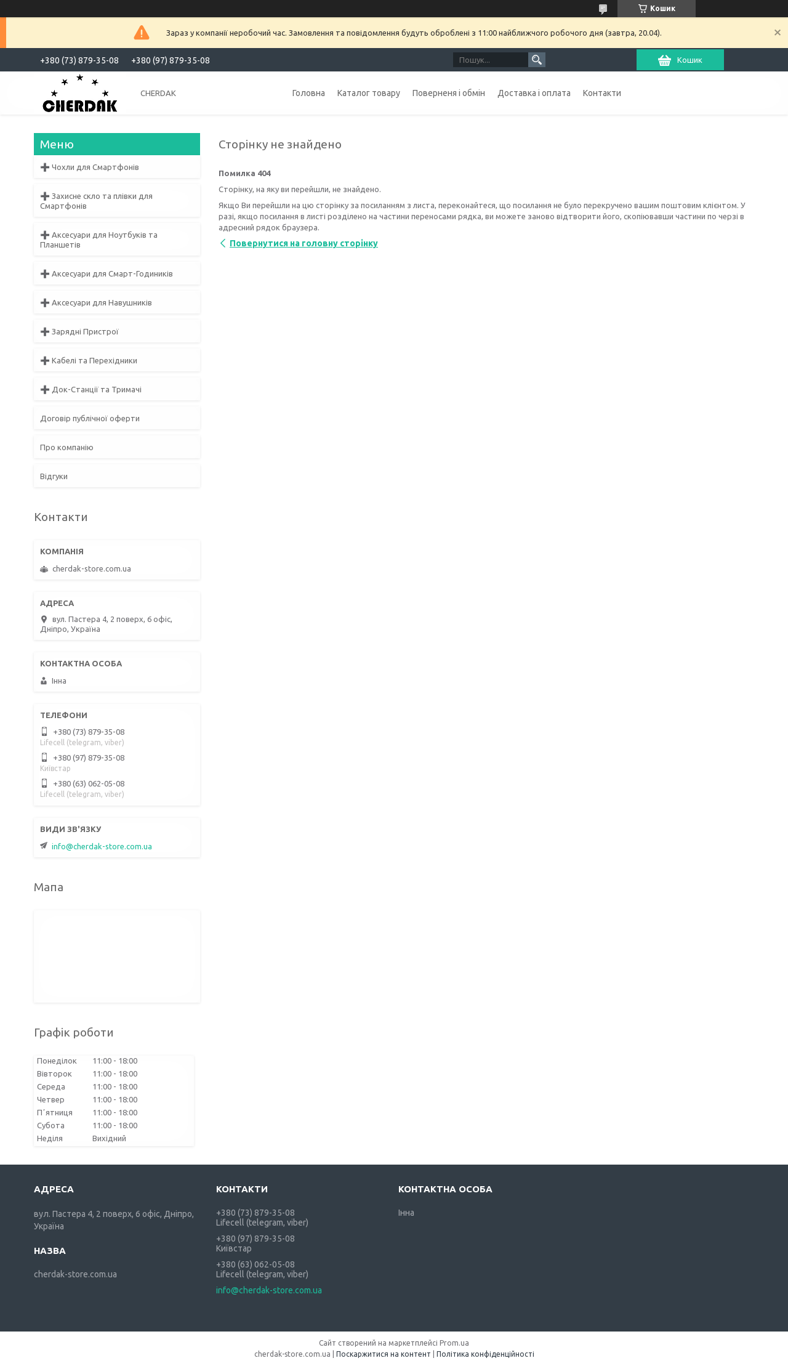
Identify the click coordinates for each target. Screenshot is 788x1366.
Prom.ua (454, 1343)
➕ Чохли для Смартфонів (89, 167)
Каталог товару (368, 93)
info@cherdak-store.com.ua (102, 846)
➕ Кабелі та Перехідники (88, 360)
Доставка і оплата (534, 93)
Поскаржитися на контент (383, 1354)
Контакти (602, 93)
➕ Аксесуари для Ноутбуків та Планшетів (99, 239)
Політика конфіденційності (485, 1354)
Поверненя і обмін (448, 93)
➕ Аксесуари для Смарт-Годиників (106, 273)
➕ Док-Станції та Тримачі (91, 389)
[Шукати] (536, 59)
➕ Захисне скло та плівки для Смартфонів (96, 201)
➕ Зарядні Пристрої (79, 331)
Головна (308, 93)
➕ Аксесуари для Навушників (96, 302)
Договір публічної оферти (90, 418)
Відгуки (54, 476)
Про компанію (67, 447)
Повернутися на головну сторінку (304, 243)
